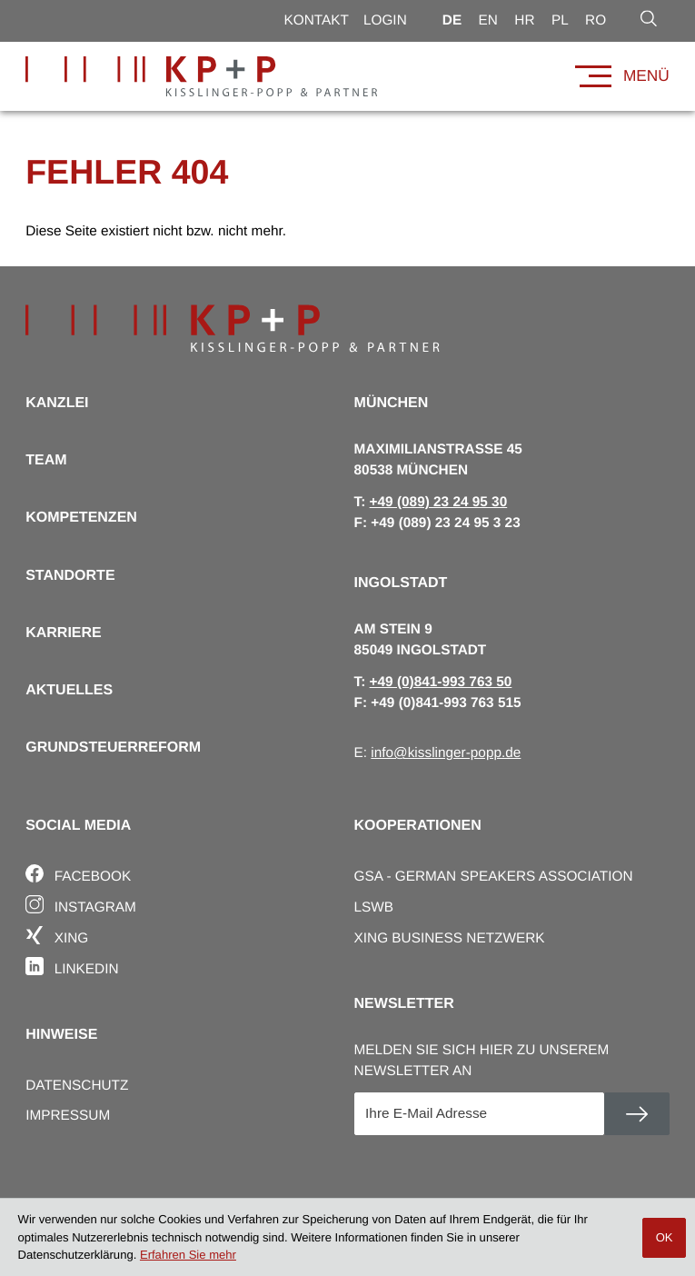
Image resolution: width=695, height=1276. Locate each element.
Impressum (67, 1115)
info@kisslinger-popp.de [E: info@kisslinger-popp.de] (446, 753)
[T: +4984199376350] (441, 682)
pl (560, 20)
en (488, 20)
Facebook (78, 873)
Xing (56, 935)
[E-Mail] (479, 1114)
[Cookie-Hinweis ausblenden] (664, 1238)
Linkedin (71, 966)
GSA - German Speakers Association (493, 876)
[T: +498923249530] (439, 502)
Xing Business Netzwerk (449, 938)
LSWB (374, 907)
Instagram (80, 904)
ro (595, 20)
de (452, 20)
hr (524, 20)
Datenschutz (76, 1085)
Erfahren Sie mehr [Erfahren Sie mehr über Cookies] (188, 1254)
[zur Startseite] (201, 76)
